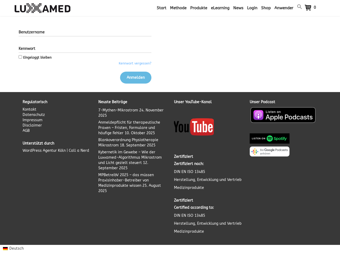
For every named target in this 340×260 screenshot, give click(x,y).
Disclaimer (32, 125)
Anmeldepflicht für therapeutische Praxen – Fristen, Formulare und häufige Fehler (129, 127)
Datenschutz (34, 114)
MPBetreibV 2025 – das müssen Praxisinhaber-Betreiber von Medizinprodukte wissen (126, 180)
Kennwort (27, 48)
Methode (178, 8)
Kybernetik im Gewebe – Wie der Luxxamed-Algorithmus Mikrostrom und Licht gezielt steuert (130, 157)
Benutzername (32, 32)
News (238, 8)
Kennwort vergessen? (135, 63)
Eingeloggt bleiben (35, 57)
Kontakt (29, 109)
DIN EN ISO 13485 (189, 172)
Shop (266, 8)
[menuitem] (13, 248)
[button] (299, 8)
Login (252, 8)
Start (161, 8)
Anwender (283, 8)
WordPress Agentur (40, 150)
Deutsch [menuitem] (16, 248)
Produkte (198, 8)
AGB (26, 130)
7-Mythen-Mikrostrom (118, 110)
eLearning (220, 8)
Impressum (32, 120)
